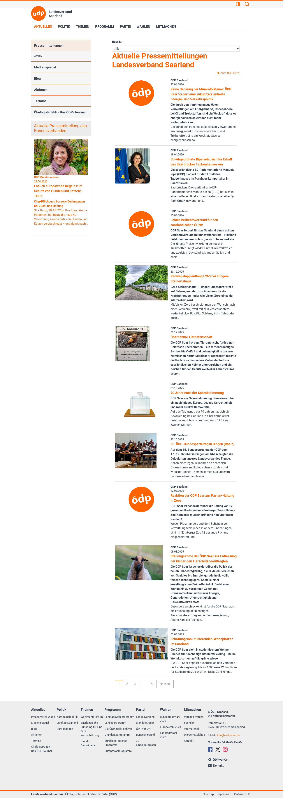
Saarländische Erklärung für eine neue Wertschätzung (91, 729)
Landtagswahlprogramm (119, 717)
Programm (104, 26)
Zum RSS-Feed (228, 73)
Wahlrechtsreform (92, 717)
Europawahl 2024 (170, 727)
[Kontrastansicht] (238, 4)
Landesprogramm (115, 722)
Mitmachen (166, 26)
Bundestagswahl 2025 (170, 719)
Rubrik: (117, 42)
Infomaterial (191, 729)
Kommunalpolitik (67, 717)
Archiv (38, 56)
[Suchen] (247, 4)
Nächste (165, 684)
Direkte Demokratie (88, 743)
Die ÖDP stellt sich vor (118, 729)
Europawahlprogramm (118, 751)
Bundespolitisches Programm (116, 743)
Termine (40, 101)
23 (152, 684)
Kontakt (189, 740)
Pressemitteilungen (49, 45)
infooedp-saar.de (228, 735)
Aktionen (41, 90)
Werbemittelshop (194, 734)
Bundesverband (145, 734)
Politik (64, 26)
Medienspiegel (45, 67)
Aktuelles (43, 26)
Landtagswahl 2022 (168, 735)
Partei (125, 26)
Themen (82, 26)
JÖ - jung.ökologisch (146, 743)
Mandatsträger (145, 722)
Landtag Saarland (67, 722)
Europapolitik (65, 729)
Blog (37, 78)
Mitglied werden (193, 717)
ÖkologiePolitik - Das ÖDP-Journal (60, 112)
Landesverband (145, 717)
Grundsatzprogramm (117, 734)
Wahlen (143, 26)
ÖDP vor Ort (143, 729)
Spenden (189, 722)
